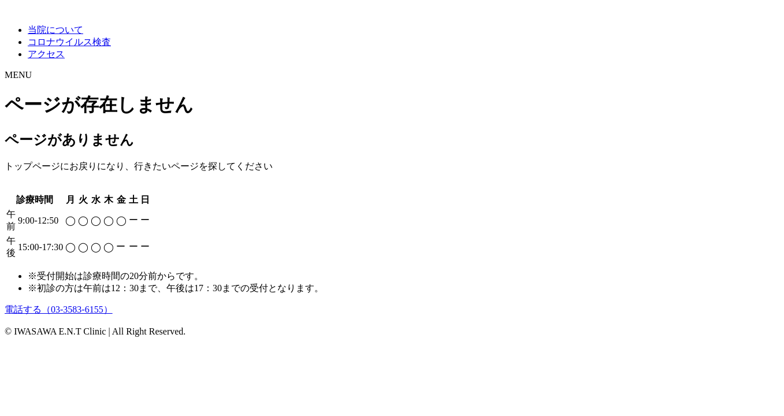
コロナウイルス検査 (69, 42)
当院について (55, 30)
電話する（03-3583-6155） (59, 309)
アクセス (46, 54)
